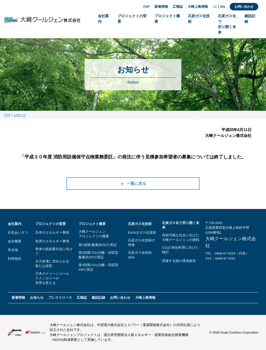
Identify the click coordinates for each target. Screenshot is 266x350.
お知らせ (20, 115)
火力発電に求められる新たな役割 (52, 264)
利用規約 (14, 259)
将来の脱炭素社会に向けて (54, 251)
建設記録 (98, 297)
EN (222, 6)
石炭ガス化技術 (140, 224)
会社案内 (14, 224)
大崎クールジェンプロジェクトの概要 (94, 234)
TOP (146, 6)
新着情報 (161, 6)
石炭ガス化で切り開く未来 (180, 225)
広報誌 (178, 6)
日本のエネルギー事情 (52, 232)
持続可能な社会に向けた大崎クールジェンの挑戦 (180, 237)
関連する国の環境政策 (179, 261)
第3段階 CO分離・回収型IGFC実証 (98, 267)
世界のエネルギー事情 (52, 241)
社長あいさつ (18, 232)
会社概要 (14, 241)
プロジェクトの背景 (50, 224)
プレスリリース (60, 297)
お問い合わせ (244, 6)
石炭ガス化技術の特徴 (141, 242)
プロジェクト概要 (92, 224)
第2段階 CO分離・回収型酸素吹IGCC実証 (98, 255)
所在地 (13, 250)
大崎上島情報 (198, 6)
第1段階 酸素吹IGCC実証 (98, 245)
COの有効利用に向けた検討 (180, 250)
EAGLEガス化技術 (142, 232)
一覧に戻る (133, 183)
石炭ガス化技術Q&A (140, 255)
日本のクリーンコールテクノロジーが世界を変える (52, 278)
